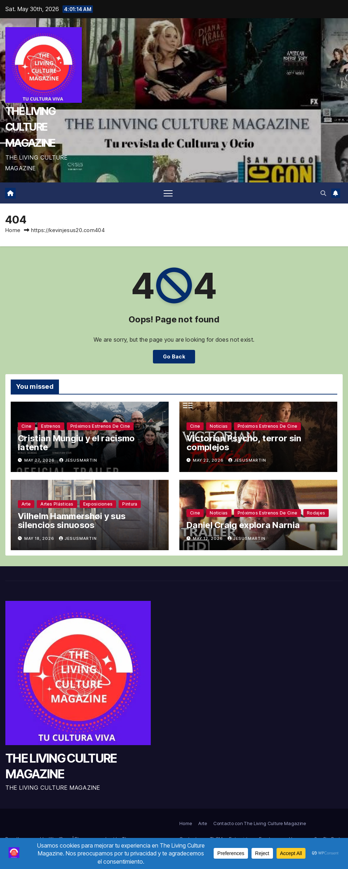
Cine (26, 426)
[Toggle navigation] (168, 193)
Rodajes (316, 513)
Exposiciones (98, 504)
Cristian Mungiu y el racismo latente (76, 442)
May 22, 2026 (209, 460)
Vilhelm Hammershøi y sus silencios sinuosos (71, 520)
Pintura (129, 504)
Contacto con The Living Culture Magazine (259, 823)
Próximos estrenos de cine (100, 426)
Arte (26, 504)
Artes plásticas (57, 504)
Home (12, 230)
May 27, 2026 (40, 460)
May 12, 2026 (208, 538)
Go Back (174, 356)
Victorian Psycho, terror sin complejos (244, 442)
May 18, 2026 (39, 538)
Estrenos (50, 426)
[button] (323, 193)
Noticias (219, 426)
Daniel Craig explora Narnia (243, 525)
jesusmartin (78, 460)
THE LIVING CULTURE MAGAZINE (30, 127)
